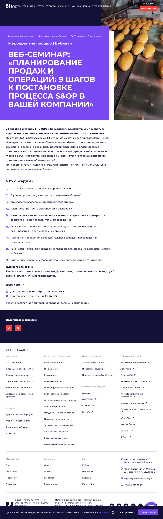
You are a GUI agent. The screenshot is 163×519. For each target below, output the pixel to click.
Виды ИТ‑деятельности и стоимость (73, 503)
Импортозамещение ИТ (94, 369)
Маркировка (50, 375)
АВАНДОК (127, 418)
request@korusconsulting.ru (138, 478)
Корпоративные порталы (57, 394)
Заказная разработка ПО (95, 362)
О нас (47, 465)
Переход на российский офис (97, 375)
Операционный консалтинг (20, 369)
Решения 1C (128, 375)
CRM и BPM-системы (132, 387)
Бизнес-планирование (133, 403)
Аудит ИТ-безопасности (18, 421)
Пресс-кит (11, 478)
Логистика (127, 369)
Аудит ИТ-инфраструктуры (19, 414)
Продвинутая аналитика (56, 419)
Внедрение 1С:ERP (53, 362)
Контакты (49, 478)
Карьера (76, 6)
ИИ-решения (51, 369)
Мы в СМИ (11, 471)
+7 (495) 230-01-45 (133, 485)
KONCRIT (88, 405)
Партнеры (87, 471)
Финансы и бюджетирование (59, 444)
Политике (104, 512)
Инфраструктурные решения (59, 387)
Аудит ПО (11, 433)
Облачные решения (54, 406)
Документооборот (53, 381)
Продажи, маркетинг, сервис (59, 413)
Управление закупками (56, 431)
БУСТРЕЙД (89, 399)
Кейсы (60, 6)
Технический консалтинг (18, 387)
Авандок (88, 393)
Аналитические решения (135, 362)
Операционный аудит (17, 427)
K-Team (87, 412)
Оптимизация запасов (17, 375)
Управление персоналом (57, 438)
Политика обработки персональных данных (78, 500)
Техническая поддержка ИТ (58, 425)
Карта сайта (88, 484)
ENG (152, 3)
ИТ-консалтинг (13, 362)
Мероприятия (51, 484)
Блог (67, 6)
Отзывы (48, 471)
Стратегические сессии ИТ (19, 381)
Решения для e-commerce (135, 381)
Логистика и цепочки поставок (60, 400)
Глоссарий (11, 484)
